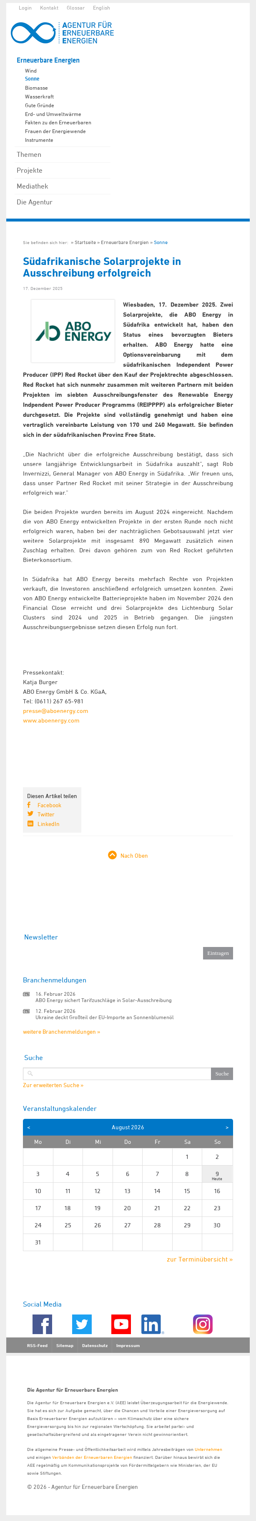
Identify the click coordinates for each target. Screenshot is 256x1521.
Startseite (85, 242)
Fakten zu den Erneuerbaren (58, 122)
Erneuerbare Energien (48, 60)
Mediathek (32, 186)
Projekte (30, 170)
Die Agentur (35, 202)
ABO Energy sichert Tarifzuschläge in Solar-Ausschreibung (103, 1000)
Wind (31, 70)
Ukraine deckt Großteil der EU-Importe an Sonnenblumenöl (104, 1017)
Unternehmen (208, 1449)
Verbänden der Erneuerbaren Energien (92, 1457)
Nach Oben (134, 855)
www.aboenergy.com (51, 720)
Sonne (32, 79)
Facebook (49, 804)
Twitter (46, 814)
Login (25, 7)
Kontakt (49, 7)
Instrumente (39, 139)
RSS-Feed (37, 1345)
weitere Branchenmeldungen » (61, 1031)
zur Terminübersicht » (200, 1259)
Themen (29, 154)
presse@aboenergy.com (55, 710)
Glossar (76, 7)
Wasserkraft (39, 96)
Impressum (128, 1345)
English (101, 7)
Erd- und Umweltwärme (53, 114)
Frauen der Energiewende (55, 131)
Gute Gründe (39, 105)
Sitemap (64, 1345)
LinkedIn (49, 823)
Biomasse (36, 87)
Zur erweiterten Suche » (53, 1085)
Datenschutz (95, 1345)
